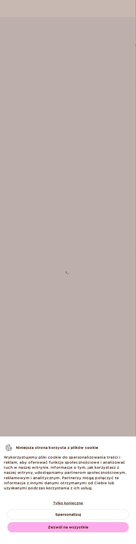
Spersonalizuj (68, 514)
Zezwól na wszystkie (68, 527)
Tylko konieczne (68, 503)
